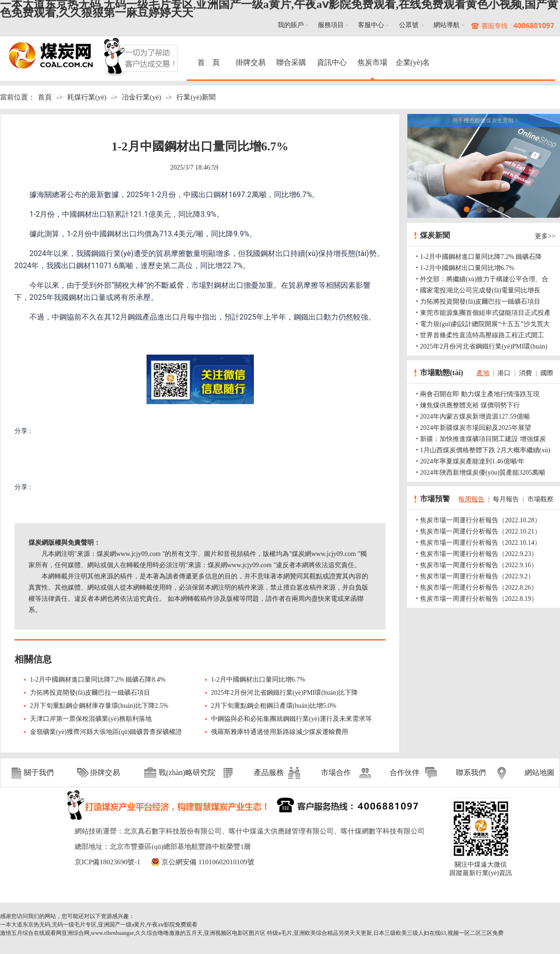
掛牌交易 (251, 62)
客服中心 (371, 24)
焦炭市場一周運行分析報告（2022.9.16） (479, 565)
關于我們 (39, 772)
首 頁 (210, 62)
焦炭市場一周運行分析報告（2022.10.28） (480, 520)
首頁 (45, 97)
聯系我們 (471, 772)
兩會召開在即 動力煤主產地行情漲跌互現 (479, 394)
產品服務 (269, 772)
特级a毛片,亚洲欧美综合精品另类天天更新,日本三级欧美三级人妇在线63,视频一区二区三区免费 (385, 933)
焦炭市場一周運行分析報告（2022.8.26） (479, 587)
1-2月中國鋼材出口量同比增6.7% (258, 679)
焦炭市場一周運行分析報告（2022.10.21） (480, 531)
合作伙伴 (405, 772)
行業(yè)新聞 (196, 97)
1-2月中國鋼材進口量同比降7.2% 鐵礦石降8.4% (98, 679)
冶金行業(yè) (141, 97)
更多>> (545, 236)
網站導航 (447, 24)
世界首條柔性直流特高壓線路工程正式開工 (482, 335)
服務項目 (331, 24)
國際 (546, 373)
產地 (483, 373)
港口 (504, 373)
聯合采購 (291, 62)
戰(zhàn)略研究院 (187, 772)
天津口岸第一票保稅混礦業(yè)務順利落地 (91, 718)
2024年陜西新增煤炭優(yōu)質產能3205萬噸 (482, 472)
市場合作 (336, 772)
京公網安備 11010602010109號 (207, 862)
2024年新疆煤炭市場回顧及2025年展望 (475, 427)
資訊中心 (332, 62)
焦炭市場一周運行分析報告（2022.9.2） (477, 576)
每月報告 (506, 499)
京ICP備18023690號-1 (107, 862)
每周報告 (471, 499)
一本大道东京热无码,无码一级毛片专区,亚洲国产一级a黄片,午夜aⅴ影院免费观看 (98, 924)
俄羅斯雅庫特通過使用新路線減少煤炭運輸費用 (279, 731)
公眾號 (409, 24)
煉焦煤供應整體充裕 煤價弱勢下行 (470, 405)
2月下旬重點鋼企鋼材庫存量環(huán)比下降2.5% (99, 705)
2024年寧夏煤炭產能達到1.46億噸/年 (472, 461)
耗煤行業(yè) (86, 97)
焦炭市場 (372, 62)
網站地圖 (539, 772)
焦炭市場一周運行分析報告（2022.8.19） (479, 598)
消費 (525, 373)
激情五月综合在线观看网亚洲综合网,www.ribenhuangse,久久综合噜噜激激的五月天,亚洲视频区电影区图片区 (133, 933)
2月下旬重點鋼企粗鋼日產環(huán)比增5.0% (273, 705)
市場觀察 (540, 499)
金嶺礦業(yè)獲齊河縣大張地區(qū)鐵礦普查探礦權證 (106, 731)
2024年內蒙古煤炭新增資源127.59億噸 (475, 416)
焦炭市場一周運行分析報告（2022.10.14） (480, 542)
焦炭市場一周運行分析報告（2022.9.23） (479, 553)
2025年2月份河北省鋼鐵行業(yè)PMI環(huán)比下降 (284, 692)
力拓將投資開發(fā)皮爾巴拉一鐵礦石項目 (90, 692)
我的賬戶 (291, 24)
